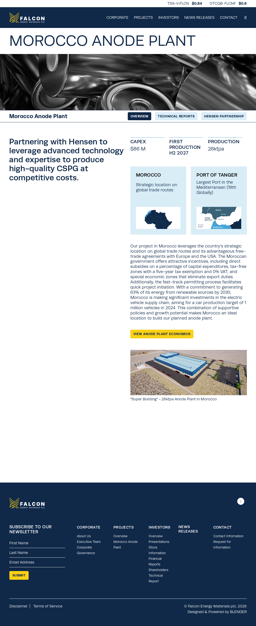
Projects (143, 17)
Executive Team (89, 542)
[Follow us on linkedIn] (240, 501)
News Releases (199, 17)
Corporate (117, 17)
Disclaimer (18, 606)
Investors (168, 17)
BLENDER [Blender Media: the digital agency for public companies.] (238, 612)
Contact (228, 17)
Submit (19, 575)
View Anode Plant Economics (161, 334)
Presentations (159, 542)
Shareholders (158, 570)
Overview (120, 536)
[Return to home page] (27, 17)
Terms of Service (47, 606)
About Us (84, 536)
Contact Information (228, 536)
